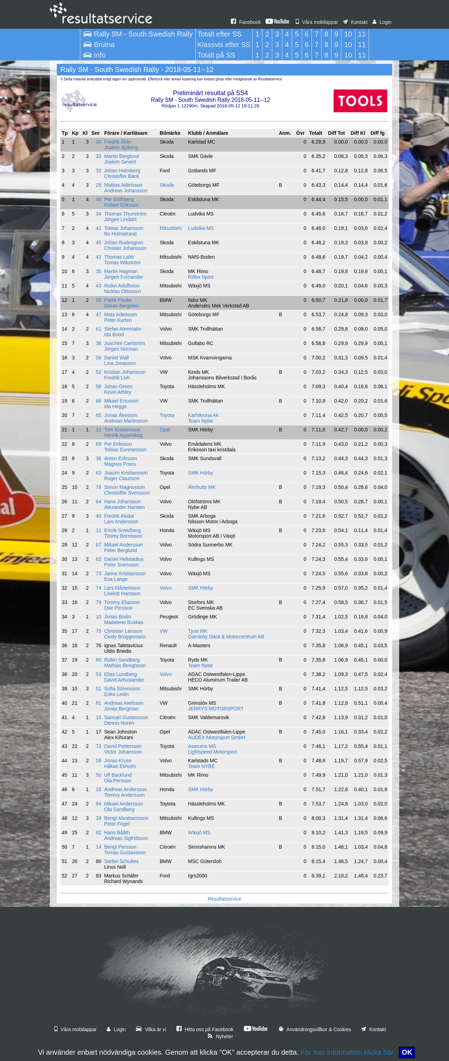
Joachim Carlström (124, 343)
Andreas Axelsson (123, 703)
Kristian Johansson (125, 372)
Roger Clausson (121, 478)
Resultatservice (224, 899)
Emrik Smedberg (122, 530)
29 (98, 185)
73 (98, 573)
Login (382, 22)
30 (98, 142)
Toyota (167, 415)
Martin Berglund (121, 156)
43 (98, 286)
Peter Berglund (120, 550)
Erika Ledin (116, 694)
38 (98, 343)
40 (98, 516)
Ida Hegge (115, 406)
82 (98, 832)
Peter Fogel (116, 824)
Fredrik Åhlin (118, 142)
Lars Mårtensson (122, 588)
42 (98, 257)
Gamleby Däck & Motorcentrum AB (226, 636)
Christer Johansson (125, 248)
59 (98, 760)
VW (164, 631)
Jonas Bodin (117, 616)
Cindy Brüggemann (125, 636)
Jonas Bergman (121, 708)
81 (98, 703)
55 (98, 300)
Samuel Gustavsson (126, 717)
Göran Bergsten (121, 306)
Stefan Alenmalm (122, 329)
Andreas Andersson (125, 789)
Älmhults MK (202, 487)
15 (98, 717)
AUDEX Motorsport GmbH (216, 737)
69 (98, 444)
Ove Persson (118, 608)
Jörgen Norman (121, 349)
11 (98, 530)
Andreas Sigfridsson (126, 838)
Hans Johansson (122, 501)
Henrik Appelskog (123, 435)
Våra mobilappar (317, 22)
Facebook (246, 22)
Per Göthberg (119, 199)
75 (98, 631)
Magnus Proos (120, 464)
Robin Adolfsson (122, 286)
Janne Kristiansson (125, 573)
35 (98, 271)
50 (98, 775)
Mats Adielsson (120, 314)
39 (98, 818)
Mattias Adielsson (123, 185)
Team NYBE (201, 766)
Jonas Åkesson (121, 415)
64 (98, 501)
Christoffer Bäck (121, 176)
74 (98, 588)
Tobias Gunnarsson (125, 449)
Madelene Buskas (123, 622)
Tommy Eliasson (122, 602)
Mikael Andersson (123, 545)
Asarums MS (202, 746)
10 (98, 616)
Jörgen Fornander (123, 277)
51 (98, 688)
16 (98, 789)
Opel (165, 429)
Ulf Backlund (118, 775)
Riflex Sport (200, 277)
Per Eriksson (118, 444)
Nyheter (220, 1036)
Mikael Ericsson (121, 401)
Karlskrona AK (203, 415)
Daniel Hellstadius (123, 559)
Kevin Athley (117, 392)
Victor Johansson (123, 752)
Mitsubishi (170, 228)
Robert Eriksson (121, 205)
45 (98, 242)
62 (98, 559)
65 (98, 415)
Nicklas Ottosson (122, 291)
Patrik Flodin (118, 300)
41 (98, 228)
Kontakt (355, 22)
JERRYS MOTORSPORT (216, 708)
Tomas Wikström (122, 262)
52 (98, 372)
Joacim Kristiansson (126, 473)
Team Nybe (200, 421)
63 (98, 473)
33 (98, 156)
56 (98, 357)
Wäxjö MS (199, 832)
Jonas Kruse (118, 760)
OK (407, 1052)
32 (98, 170)
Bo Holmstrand (120, 234)
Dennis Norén (119, 723)
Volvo (166, 588)
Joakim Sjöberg (121, 147)
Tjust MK (197, 631)
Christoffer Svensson (127, 493)
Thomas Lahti (119, 257)
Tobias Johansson (123, 228)
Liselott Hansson (122, 593)
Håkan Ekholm (120, 766)
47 (98, 314)
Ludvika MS (201, 228)
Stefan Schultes (121, 861)
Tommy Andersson (124, 795)
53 (98, 674)
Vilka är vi (151, 1029)
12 (98, 429)
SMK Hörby (200, 473)
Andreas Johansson (126, 190)
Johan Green (118, 386)
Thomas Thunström (125, 214)
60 (98, 660)
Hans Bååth (117, 832)
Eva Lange (116, 579)
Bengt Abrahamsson (126, 818)
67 (98, 545)
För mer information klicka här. (348, 1052)
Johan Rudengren (123, 242)
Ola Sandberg (119, 809)
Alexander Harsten (124, 507)
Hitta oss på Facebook (205, 1029)
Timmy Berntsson (123, 536)
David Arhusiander (124, 680)
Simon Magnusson (124, 487)
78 (98, 487)
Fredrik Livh (117, 377)
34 (98, 214)
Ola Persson (117, 780)
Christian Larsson (123, 631)
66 (98, 401)
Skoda (167, 185)
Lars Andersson (121, 521)
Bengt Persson (120, 847)
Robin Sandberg (122, 660)
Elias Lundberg (120, 674)
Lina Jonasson (120, 363)
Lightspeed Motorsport (212, 752)
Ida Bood (114, 334)
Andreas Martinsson (126, 421)
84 (98, 804)
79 (98, 602)
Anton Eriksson (120, 458)
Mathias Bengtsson (125, 665)
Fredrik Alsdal (119, 516)
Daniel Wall (116, 357)
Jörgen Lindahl (120, 219)
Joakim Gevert (120, 162)
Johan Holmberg (122, 170)
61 (98, 329)
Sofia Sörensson (122, 688)
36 (98, 458)
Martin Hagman (121, 271)
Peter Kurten (118, 320)
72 (98, 746)
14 (98, 847)
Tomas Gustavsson (125, 852)
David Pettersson (123, 746)
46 (98, 199)
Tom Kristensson (122, 429)
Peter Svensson (121, 565)
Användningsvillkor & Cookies (315, 1029)
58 (98, 386)
